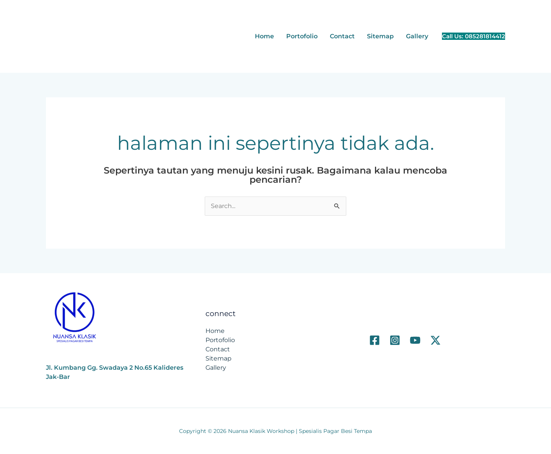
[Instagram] (395, 340)
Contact (342, 36)
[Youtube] (415, 340)
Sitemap (380, 36)
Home (264, 36)
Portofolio (302, 36)
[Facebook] (375, 340)
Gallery (417, 36)
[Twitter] (435, 340)
